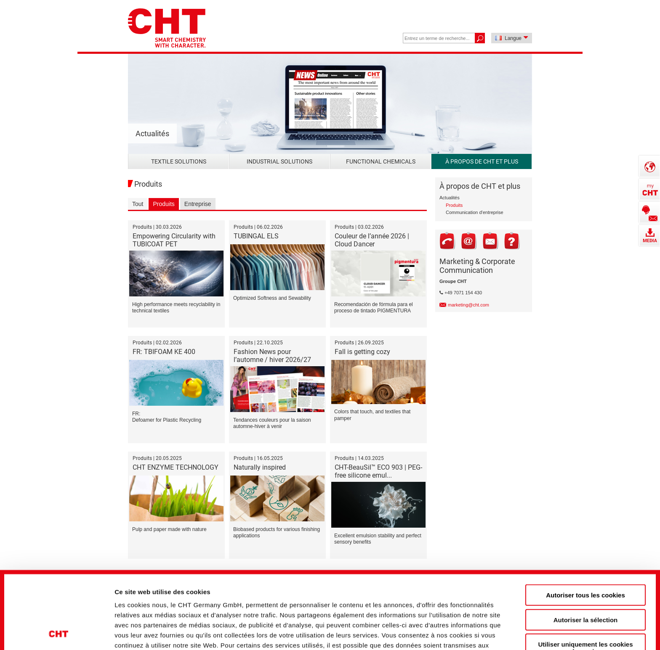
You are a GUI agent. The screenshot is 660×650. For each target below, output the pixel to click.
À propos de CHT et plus (481, 161)
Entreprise (197, 204)
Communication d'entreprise (474, 212)
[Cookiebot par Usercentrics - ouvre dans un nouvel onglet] (59, 629)
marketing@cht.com (468, 304)
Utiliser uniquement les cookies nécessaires (585, 575)
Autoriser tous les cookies (585, 522)
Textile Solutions (178, 161)
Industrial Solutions (279, 161)
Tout (137, 204)
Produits (163, 204)
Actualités (449, 197)
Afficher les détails (467, 629)
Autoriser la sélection (586, 547)
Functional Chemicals (380, 161)
